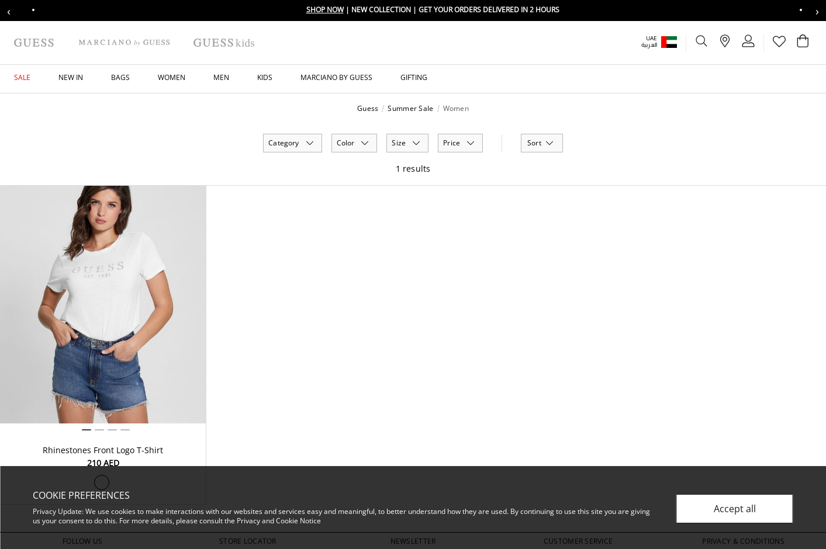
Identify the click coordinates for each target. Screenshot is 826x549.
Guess (367, 108)
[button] (667, 41)
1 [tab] (86, 429)
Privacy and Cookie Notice (279, 521)
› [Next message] (817, 11)
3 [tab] (112, 429)
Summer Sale (410, 108)
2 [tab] (99, 429)
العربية (649, 44)
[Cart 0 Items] (803, 43)
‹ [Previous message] (9, 11)
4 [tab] (125, 429)
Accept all (735, 508)
